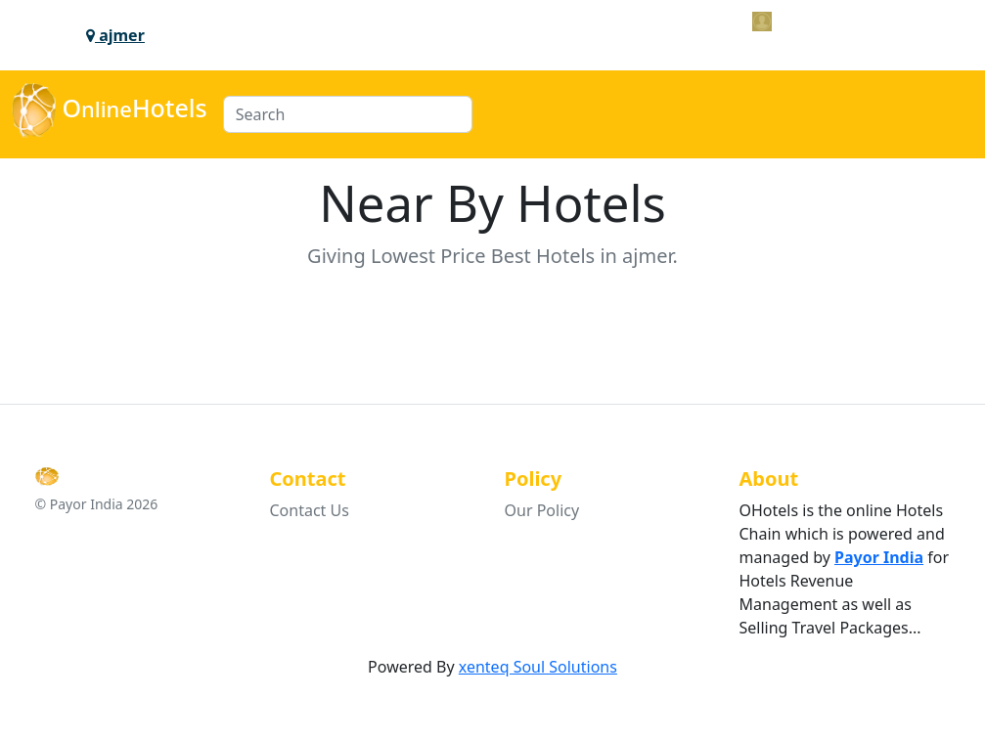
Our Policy (542, 510)
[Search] (347, 114)
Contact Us (309, 510)
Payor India (878, 557)
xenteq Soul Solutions (538, 666)
